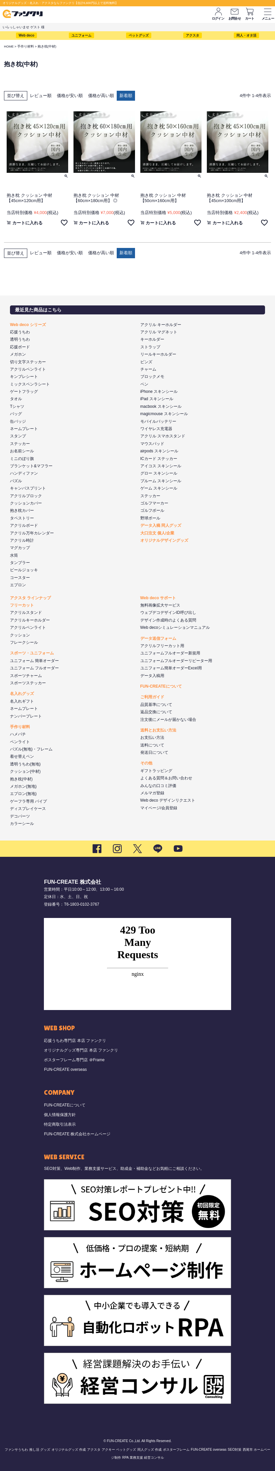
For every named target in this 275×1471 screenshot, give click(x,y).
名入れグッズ (22, 693)
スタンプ (18, 436)
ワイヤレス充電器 (156, 428)
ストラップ (150, 347)
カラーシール (22, 823)
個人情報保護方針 (60, 1114)
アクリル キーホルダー (160, 324)
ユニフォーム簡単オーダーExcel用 (171, 668)
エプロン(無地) (23, 793)
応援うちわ (20, 332)
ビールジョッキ (24, 570)
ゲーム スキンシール (158, 488)
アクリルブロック (26, 496)
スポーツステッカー (28, 683)
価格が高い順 (101, 95)
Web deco (26, 35)
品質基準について (156, 704)
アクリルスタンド (26, 612)
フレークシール (24, 642)
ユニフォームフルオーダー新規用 (170, 653)
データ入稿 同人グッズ (160, 525)
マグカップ (20, 547)
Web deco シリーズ (28, 324)
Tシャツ (17, 406)
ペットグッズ (139, 35)
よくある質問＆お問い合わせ (166, 778)
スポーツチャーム (26, 675)
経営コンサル (154, 1457)
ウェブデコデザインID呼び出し (168, 612)
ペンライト (20, 741)
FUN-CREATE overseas (65, 1069)
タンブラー (20, 562)
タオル (16, 398)
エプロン (18, 585)
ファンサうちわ (16, 1449)
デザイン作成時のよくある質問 (168, 620)
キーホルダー (152, 339)
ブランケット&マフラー (31, 466)
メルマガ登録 (152, 793)
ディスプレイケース (28, 808)
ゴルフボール (152, 510)
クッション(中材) (25, 771)
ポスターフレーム (176, 1449)
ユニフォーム (81, 35)
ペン (144, 384)
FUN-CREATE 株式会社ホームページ (77, 1134)
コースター (20, 577)
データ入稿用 (152, 675)
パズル (16, 481)
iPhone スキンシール (159, 391)
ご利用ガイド (152, 697)
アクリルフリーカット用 (162, 645)
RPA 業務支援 (132, 1457)
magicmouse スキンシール (164, 413)
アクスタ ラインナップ (30, 598)
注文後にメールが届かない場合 (168, 719)
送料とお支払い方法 (158, 730)
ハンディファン (24, 473)
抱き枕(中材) (21, 779)
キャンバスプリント (28, 488)
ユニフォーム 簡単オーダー (34, 660)
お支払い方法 (152, 737)
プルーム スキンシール (160, 481)
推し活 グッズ (39, 1449)
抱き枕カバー (22, 510)
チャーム (148, 369)
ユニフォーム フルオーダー (34, 668)
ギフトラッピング (156, 770)
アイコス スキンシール (160, 466)
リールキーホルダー (158, 354)
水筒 (14, 555)
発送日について (154, 752)
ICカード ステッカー (158, 458)
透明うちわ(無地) (25, 764)
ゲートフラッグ (24, 391)
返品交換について (156, 712)
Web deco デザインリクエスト (167, 800)
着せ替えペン (22, 756)
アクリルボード (24, 525)
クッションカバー (26, 503)
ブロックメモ (152, 376)
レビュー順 (41, 95)
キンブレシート (24, 376)
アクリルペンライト (28, 369)
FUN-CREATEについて (161, 686)
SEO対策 (234, 1449)
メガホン (18, 354)
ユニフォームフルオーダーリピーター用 (176, 660)
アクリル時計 (22, 540)
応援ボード (20, 347)
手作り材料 (25, 46)
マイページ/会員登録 (158, 808)
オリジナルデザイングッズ (164, 540)
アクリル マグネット (158, 332)
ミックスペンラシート (30, 384)
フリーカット (22, 605)
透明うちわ (20, 339)
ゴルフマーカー (154, 503)
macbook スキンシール (161, 406)
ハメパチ (18, 734)
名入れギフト (22, 701)
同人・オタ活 (246, 35)
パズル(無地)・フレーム (31, 749)
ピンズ (146, 362)
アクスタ (192, 35)
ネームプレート (24, 428)
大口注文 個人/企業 (157, 533)
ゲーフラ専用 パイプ (28, 801)
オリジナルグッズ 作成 (69, 1449)
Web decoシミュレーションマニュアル (175, 627)
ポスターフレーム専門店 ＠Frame (74, 1060)
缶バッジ (18, 421)
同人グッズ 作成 (149, 1449)
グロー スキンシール (158, 473)
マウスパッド (152, 443)
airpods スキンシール (159, 451)
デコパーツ (20, 816)
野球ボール (150, 518)
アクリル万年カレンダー (32, 533)
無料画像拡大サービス (160, 605)
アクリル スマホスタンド (162, 436)
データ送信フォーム (158, 638)
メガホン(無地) (23, 786)
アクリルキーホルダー (30, 620)
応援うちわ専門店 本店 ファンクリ (75, 1040)
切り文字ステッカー (28, 362)
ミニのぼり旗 (22, 458)
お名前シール (22, 451)
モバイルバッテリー (158, 421)
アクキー (108, 1449)
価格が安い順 (70, 95)
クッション (20, 635)
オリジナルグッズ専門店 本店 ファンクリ (81, 1050)
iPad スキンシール (156, 398)
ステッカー (20, 443)
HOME (9, 46)
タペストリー (22, 518)
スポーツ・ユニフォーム (32, 653)
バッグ (16, 413)
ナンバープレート (26, 716)
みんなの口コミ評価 (158, 785)
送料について (152, 745)
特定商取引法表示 (60, 1124)
